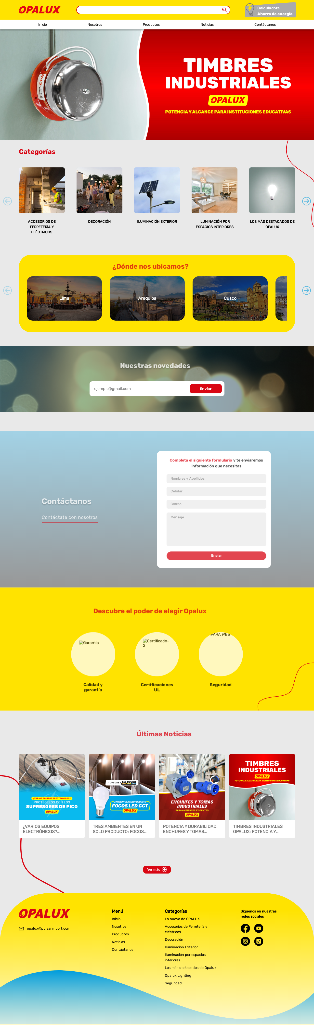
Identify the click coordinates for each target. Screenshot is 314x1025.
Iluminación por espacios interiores (185, 957)
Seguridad (173, 983)
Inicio (42, 25)
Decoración (99, 222)
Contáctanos (265, 25)
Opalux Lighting (178, 976)
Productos (151, 25)
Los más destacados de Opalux (190, 968)
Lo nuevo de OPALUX (182, 919)
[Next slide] (306, 201)
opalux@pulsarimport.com (48, 928)
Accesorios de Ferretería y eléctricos (42, 227)
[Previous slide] (7, 201)
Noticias (207, 25)
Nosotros (95, 25)
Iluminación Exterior (157, 222)
